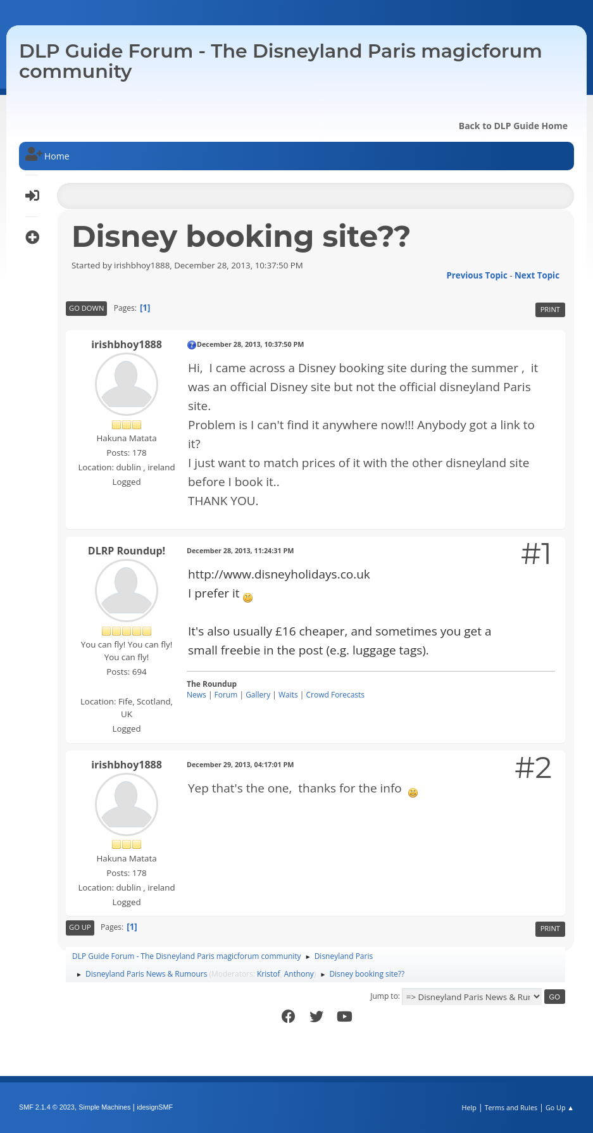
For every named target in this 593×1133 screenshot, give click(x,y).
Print (550, 309)
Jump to (384, 996)
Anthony (299, 973)
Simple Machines (104, 1107)
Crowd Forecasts (335, 694)
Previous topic (476, 275)
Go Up (80, 927)
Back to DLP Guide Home (513, 126)
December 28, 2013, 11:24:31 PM (240, 550)
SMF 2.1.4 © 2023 (47, 1107)
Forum (226, 694)
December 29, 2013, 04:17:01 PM (240, 764)
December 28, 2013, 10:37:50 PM (250, 344)
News (196, 694)
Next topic (537, 275)
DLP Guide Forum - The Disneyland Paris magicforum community (280, 61)
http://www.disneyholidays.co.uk (279, 574)
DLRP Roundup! (126, 551)
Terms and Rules (511, 1107)
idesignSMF (155, 1107)
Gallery (258, 694)
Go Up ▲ (560, 1107)
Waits (288, 694)
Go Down (86, 308)
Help (468, 1107)
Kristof (268, 973)
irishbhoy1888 (126, 344)
